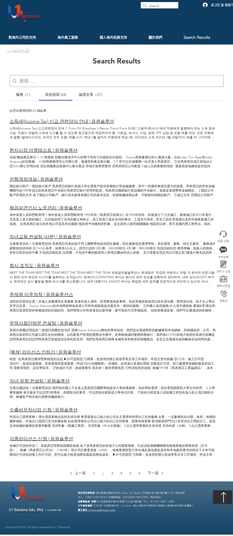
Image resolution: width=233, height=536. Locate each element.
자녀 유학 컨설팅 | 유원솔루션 (40, 381)
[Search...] (159, 6)
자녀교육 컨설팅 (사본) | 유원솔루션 (45, 236)
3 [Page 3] (112, 473)
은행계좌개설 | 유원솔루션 (36, 179)
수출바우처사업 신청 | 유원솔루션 (44, 409)
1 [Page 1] (94, 473)
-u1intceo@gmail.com (96, 510)
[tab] (24, 95)
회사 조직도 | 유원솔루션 (34, 265)
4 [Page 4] (121, 473)
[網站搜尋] (120, 81)
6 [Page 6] (139, 473)
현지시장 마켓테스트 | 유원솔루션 (44, 150)
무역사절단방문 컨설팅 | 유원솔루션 (46, 323)
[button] (223, 296)
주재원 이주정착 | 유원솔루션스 (41, 294)
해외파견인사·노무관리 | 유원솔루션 (46, 207)
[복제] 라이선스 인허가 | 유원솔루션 (45, 352)
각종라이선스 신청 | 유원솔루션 (41, 438)
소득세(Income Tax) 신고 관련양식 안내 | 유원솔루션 (62, 121)
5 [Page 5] (130, 473)
